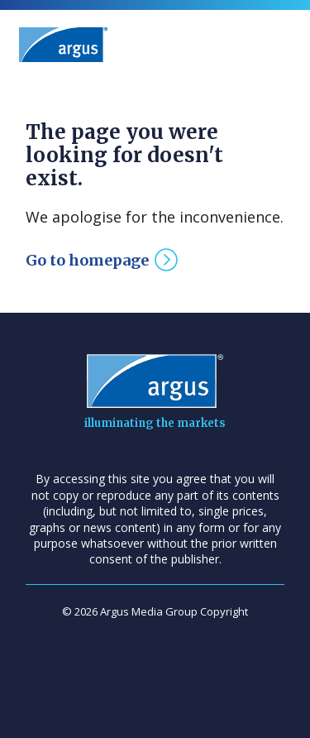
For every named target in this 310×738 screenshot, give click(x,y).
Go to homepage (87, 260)
